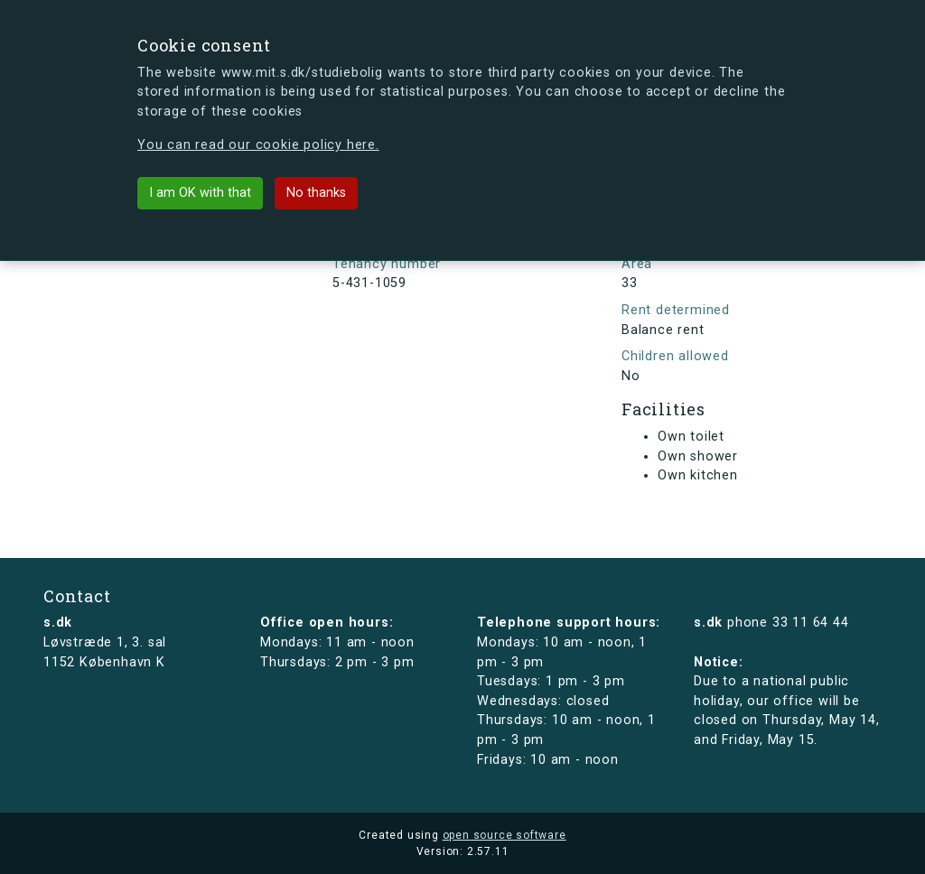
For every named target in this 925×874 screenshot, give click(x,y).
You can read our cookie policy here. (258, 145)
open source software (504, 835)
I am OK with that (200, 192)
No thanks (316, 192)
